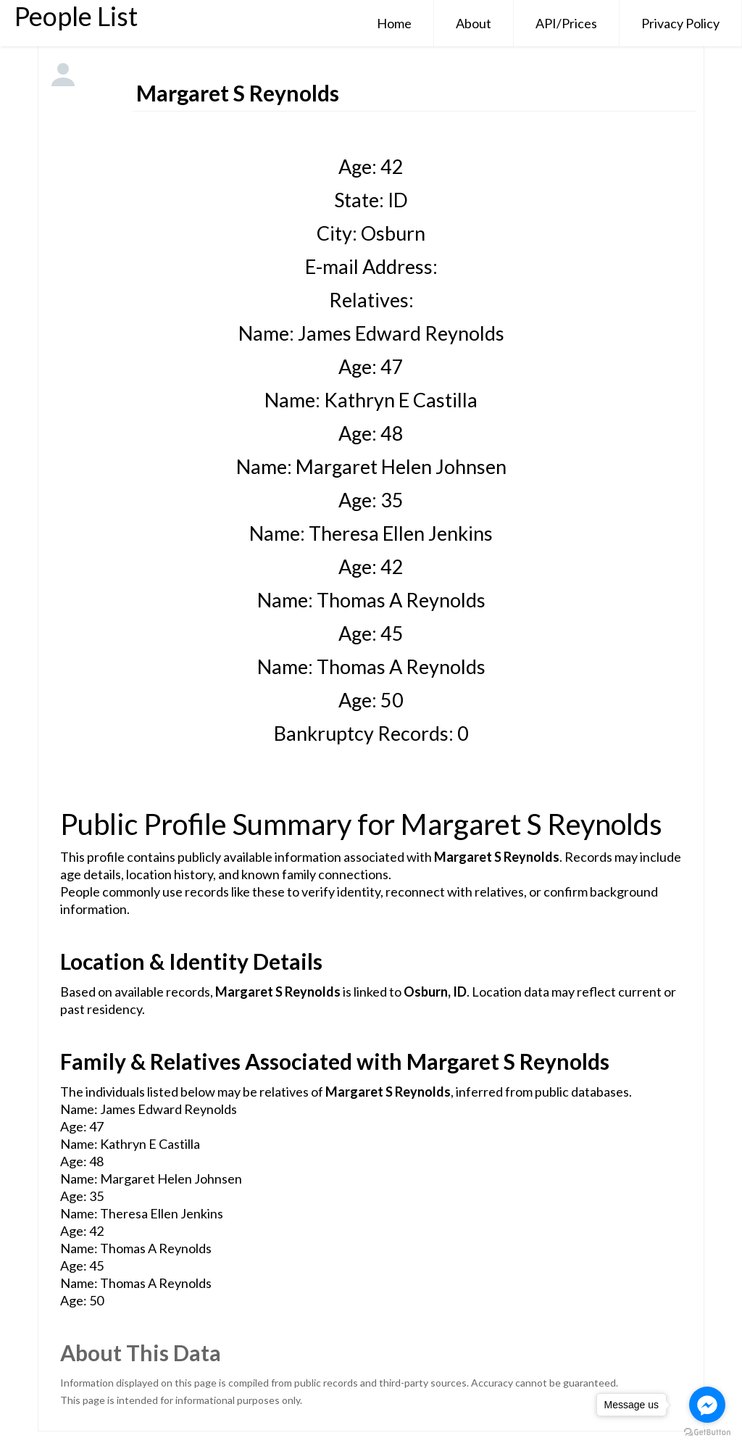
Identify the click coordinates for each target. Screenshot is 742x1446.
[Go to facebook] (707, 1405)
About (473, 23)
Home (394, 23)
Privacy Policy (680, 23)
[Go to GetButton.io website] (707, 1432)
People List (76, 16)
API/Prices (566, 23)
